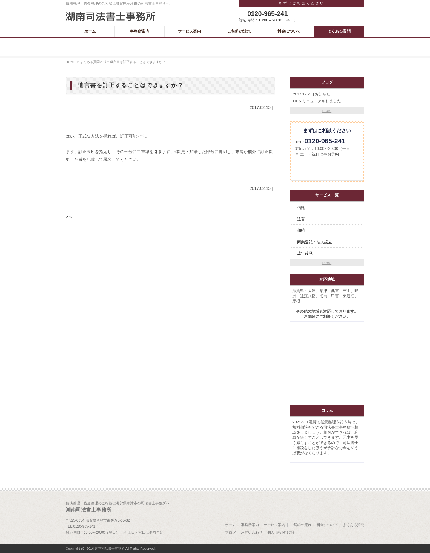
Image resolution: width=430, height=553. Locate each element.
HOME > (72, 62)
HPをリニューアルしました (327, 97)
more (326, 110)
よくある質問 (90, 62)
